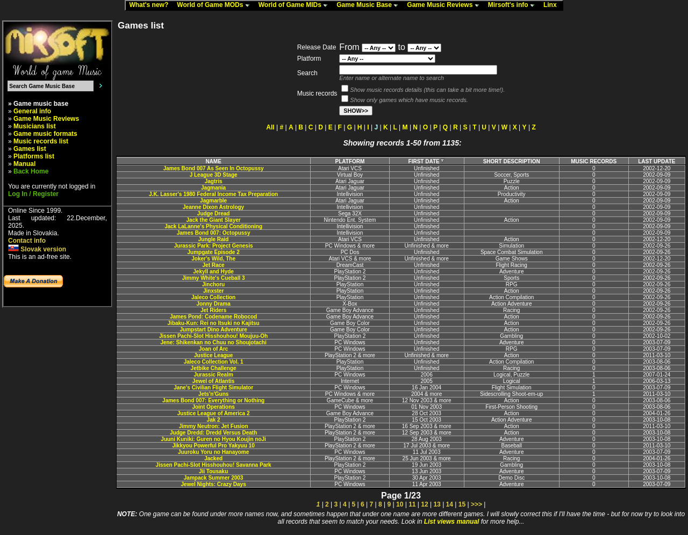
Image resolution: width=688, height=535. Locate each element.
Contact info (27, 240)
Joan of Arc (213, 349)
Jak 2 (213, 420)
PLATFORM (350, 161)
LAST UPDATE (656, 161)
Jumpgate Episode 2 (213, 252)
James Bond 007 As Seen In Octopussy (213, 168)
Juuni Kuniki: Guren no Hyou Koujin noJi (213, 439)
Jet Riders (213, 310)
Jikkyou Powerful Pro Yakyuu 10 (214, 446)
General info (32, 111)
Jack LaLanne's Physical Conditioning (213, 226)
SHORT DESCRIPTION (511, 161)
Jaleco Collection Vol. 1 (213, 362)
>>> (476, 504)
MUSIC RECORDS (594, 161)
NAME (213, 161)
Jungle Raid (213, 239)
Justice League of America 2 (213, 413)
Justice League (213, 355)
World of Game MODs (215, 5)
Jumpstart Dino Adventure (213, 329)
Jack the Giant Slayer (214, 220)
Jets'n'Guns (213, 394)
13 (436, 504)
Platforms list (33, 156)
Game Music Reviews (445, 5)
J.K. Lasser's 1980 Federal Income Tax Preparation (213, 194)
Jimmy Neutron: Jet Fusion (213, 426)
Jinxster (213, 291)
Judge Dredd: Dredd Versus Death (213, 433)
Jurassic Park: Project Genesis (213, 246)
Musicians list (34, 126)
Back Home (30, 171)
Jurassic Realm (213, 375)
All (270, 127)
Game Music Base (370, 5)
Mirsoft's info (514, 5)
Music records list (40, 141)
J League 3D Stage (214, 175)
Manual (24, 164)
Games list (29, 149)
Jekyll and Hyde (213, 271)
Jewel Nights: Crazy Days (213, 484)
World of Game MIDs (295, 5)
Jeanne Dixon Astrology (213, 207)
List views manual (451, 521)
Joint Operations (213, 407)
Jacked (213, 458)
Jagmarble (213, 201)
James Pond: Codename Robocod (213, 317)
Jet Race (214, 265)
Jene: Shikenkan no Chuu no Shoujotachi (213, 342)
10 (399, 504)
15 (461, 504)
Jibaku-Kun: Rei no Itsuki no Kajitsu (214, 323)
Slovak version (37, 249)
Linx (552, 5)
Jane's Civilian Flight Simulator (213, 388)
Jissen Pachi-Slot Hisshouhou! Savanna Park (213, 465)
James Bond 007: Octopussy (213, 233)
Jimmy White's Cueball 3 (213, 278)
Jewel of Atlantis (213, 381)
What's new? (151, 5)
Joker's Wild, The (213, 259)
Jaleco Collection (213, 297)
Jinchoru (213, 284)
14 (449, 504)
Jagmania (213, 188)
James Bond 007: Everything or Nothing (213, 400)
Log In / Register (33, 194)
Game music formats (45, 134)
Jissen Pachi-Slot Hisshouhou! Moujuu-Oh (213, 336)
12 (424, 504)
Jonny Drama (213, 304)
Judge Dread (213, 213)
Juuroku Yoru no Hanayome (213, 452)
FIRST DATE (426, 161)
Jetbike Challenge (213, 368)
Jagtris (214, 181)
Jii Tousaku (213, 471)
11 (411, 504)
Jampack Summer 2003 (213, 478)
